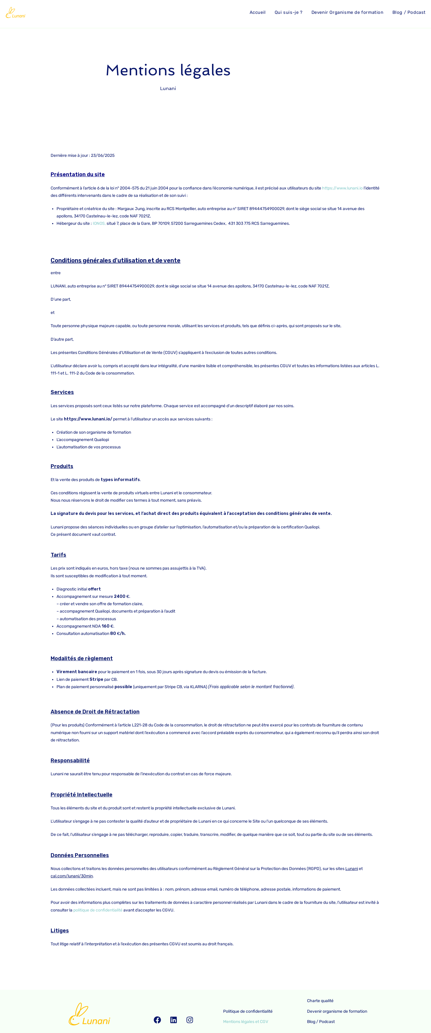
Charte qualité (321, 1000)
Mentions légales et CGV (246, 1021)
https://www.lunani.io (342, 188)
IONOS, (99, 223)
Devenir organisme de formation (338, 1011)
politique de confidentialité (97, 910)
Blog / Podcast (322, 1021)
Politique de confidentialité (249, 1011)
